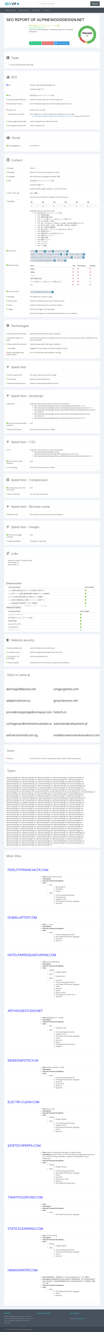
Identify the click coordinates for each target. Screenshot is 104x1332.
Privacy (11, 1329)
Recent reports (24, 10)
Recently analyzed (27, 1329)
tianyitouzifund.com (25, 1197)
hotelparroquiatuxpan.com (32, 955)
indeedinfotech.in (23, 1060)
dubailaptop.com (22, 917)
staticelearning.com (25, 1229)
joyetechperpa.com (24, 1146)
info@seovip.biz (79, 1318)
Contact (46, 10)
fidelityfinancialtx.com (28, 870)
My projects (36, 10)
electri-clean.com (23, 1102)
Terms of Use (17, 1329)
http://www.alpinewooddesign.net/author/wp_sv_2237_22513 (54, 116)
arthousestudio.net (25, 1011)
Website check (11, 10)
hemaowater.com (22, 1270)
